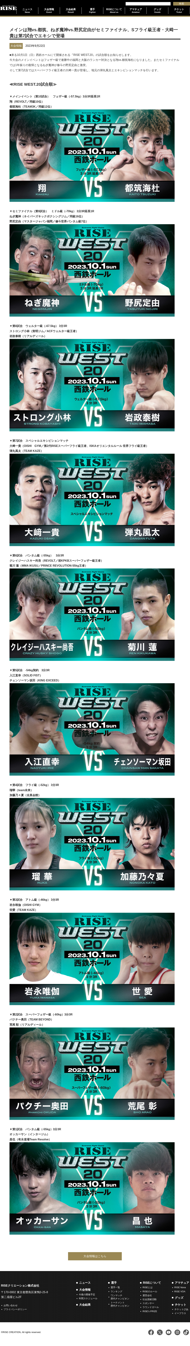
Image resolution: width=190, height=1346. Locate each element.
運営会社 (147, 1295)
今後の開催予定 (87, 1294)
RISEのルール (150, 1291)
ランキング (116, 1291)
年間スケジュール (88, 1298)
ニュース (85, 1282)
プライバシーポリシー (15, 1309)
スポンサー (148, 1303)
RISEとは (148, 1287)
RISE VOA (179, 1291)
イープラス (180, 1313)
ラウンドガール (151, 1307)
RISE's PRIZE (150, 1311)
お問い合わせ (11, 1305)
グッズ (179, 1297)
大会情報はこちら (94, 1256)
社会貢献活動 (150, 1299)
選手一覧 (115, 1287)
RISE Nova (180, 1287)
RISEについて (152, 1282)
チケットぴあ (181, 1309)
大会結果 (85, 1304)
